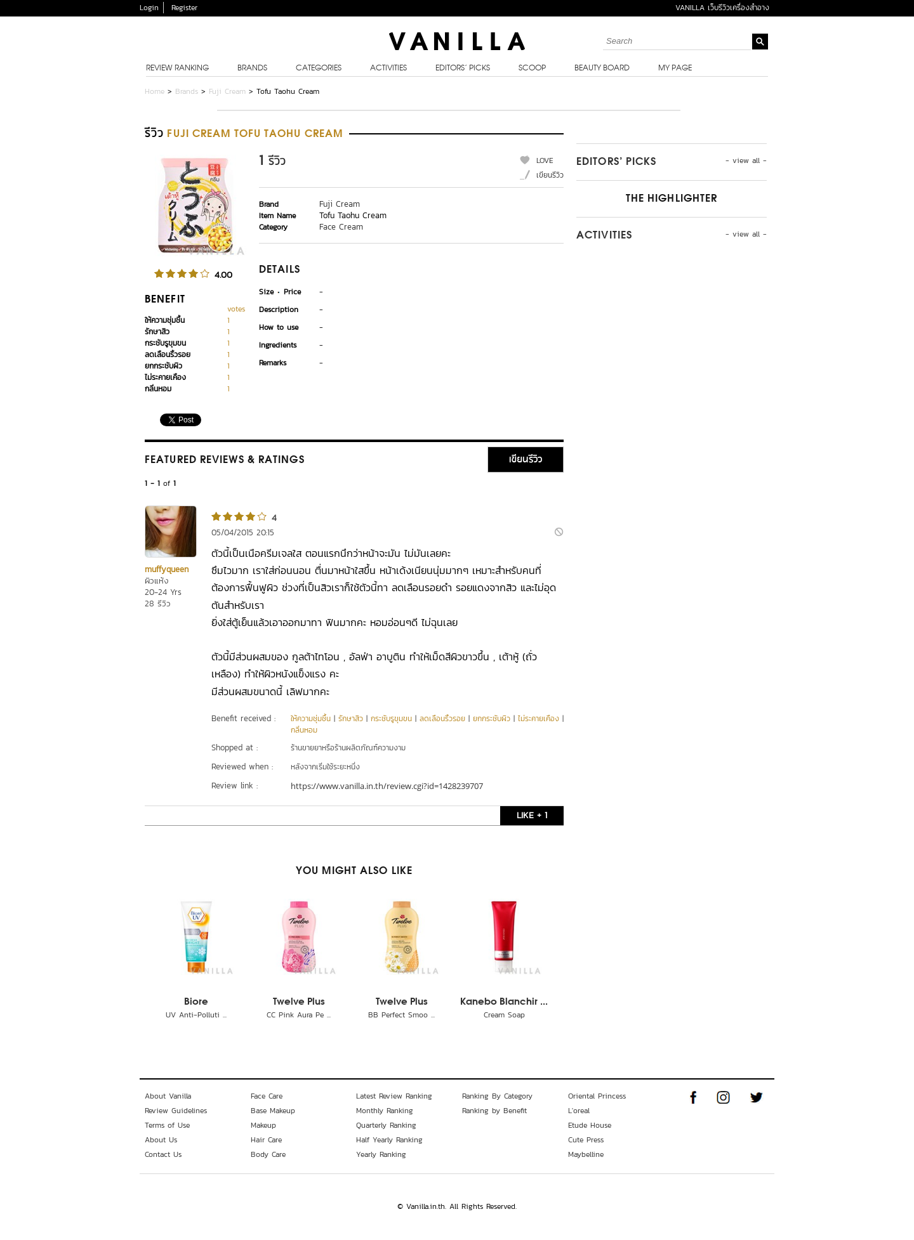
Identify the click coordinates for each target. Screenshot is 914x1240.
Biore (196, 1002)
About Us (161, 1139)
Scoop (532, 68)
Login (149, 7)
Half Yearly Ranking (389, 1139)
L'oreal (579, 1110)
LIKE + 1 (532, 815)
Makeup (263, 1125)
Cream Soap (504, 1015)
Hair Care (266, 1139)
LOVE (544, 160)
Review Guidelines (176, 1110)
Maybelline (586, 1154)
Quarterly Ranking (386, 1125)
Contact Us (163, 1154)
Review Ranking (177, 68)
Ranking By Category (497, 1096)
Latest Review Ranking (394, 1096)
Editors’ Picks (462, 68)
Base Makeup (273, 1110)
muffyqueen (167, 569)
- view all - (746, 160)
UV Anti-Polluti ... (196, 1015)
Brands (252, 68)
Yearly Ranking (381, 1154)
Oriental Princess (597, 1096)
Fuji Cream (227, 91)
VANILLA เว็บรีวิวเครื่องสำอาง (722, 7)
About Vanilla (168, 1096)
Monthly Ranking (384, 1110)
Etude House (589, 1125)
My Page (675, 68)
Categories (318, 68)
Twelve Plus (299, 1002)
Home (154, 91)
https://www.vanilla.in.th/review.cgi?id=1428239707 (387, 786)
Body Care (268, 1154)
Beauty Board (602, 68)
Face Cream (341, 227)
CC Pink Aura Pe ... (299, 1015)
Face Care (266, 1096)
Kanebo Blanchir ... (504, 1002)
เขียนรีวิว (550, 175)
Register (184, 7)
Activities (388, 68)
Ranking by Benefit (494, 1110)
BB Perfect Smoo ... (401, 1015)
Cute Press (586, 1139)
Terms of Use (167, 1125)
